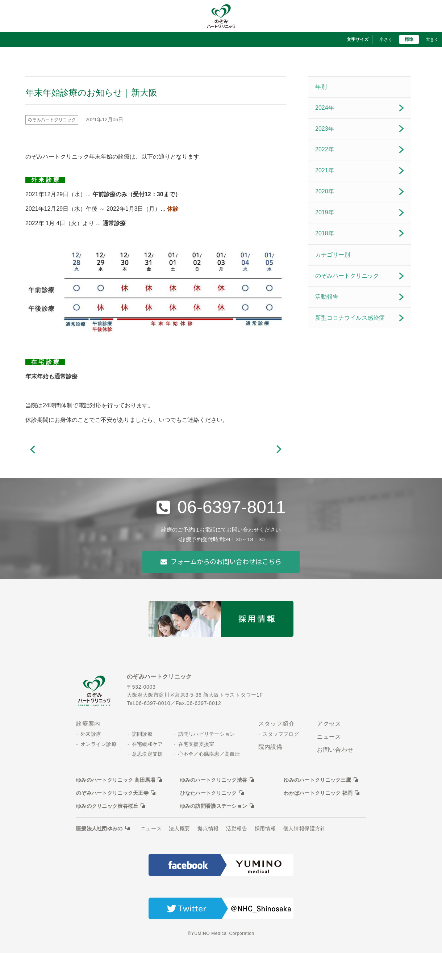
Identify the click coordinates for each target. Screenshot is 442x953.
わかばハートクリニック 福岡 (318, 793)
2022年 (324, 149)
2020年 (324, 191)
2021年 (324, 170)
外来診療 (90, 734)
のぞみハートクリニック (347, 276)
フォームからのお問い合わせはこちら (221, 561)
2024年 (324, 108)
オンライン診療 (98, 744)
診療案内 (88, 724)
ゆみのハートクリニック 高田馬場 (115, 780)
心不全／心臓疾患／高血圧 (209, 754)
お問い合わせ (335, 750)
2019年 (324, 212)
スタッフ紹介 (276, 724)
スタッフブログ (281, 734)
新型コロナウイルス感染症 (350, 318)
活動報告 (326, 297)
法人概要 (179, 828)
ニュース (329, 737)
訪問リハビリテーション (206, 734)
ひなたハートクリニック (208, 793)
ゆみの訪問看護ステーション (213, 806)
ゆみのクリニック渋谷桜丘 (107, 806)
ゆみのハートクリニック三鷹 (317, 780)
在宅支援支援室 (196, 744)
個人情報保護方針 (304, 828)
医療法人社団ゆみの (99, 828)
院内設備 (270, 747)
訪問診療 (142, 734)
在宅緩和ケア (147, 744)
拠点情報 (208, 828)
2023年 (324, 129)
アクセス (329, 724)
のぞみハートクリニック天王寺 (112, 793)
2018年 (324, 233)
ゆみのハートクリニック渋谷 (213, 780)
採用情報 (265, 828)
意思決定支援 (147, 754)
